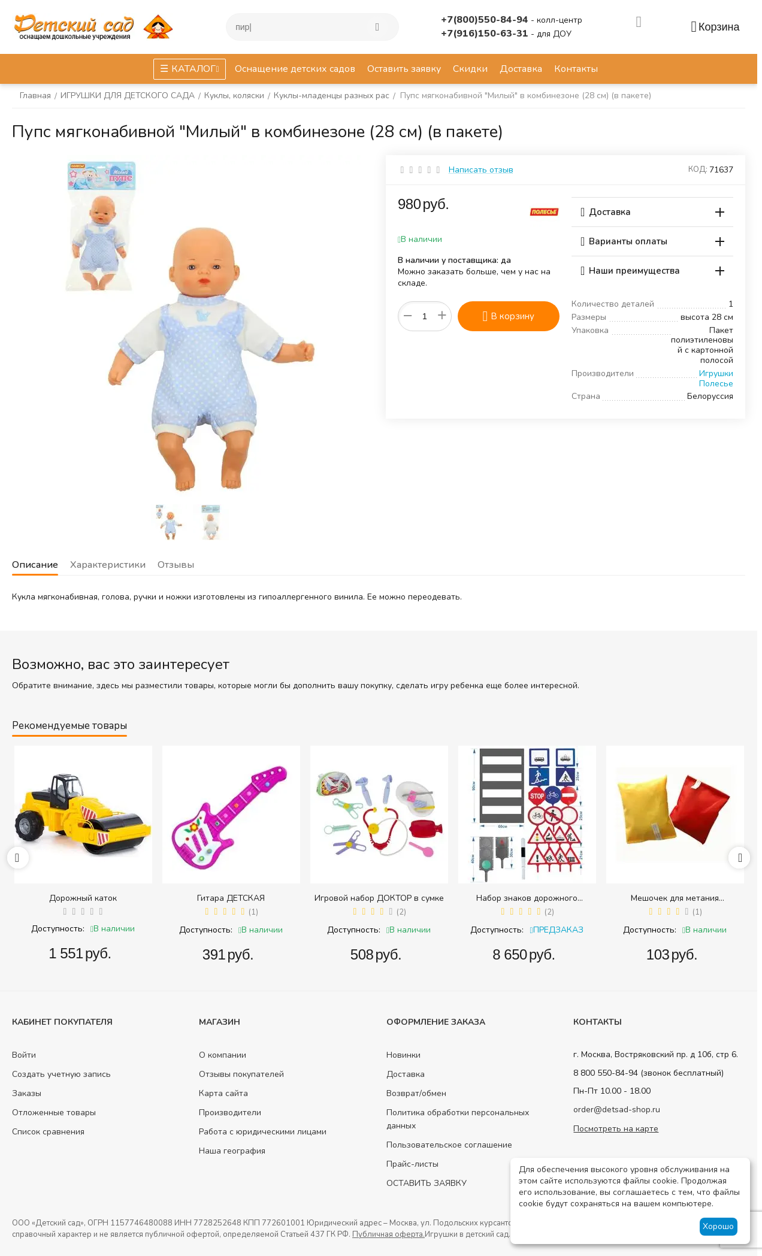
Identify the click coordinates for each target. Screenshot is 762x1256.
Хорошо (718, 1226)
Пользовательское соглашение (449, 1145)
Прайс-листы (412, 1164)
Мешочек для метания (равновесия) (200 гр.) (675, 898)
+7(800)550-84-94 (486, 19)
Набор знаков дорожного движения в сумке (526, 898)
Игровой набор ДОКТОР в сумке (379, 898)
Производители (230, 1112)
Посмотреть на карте (615, 1128)
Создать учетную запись (61, 1074)
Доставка (405, 1074)
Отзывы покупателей (241, 1074)
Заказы (26, 1093)
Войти (24, 1055)
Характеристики (109, 564)
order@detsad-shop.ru (616, 1109)
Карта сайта (223, 1093)
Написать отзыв (481, 169)
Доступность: (57, 928)
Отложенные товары (54, 1112)
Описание (35, 564)
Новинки (403, 1055)
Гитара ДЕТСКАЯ (231, 898)
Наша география (232, 1151)
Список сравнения (48, 1131)
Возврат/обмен (416, 1093)
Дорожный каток (83, 898)
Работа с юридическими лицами (262, 1131)
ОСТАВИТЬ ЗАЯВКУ (426, 1183)
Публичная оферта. (388, 1234)
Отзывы (178, 564)
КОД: (697, 169)
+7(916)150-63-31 (486, 33)
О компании (222, 1055)
